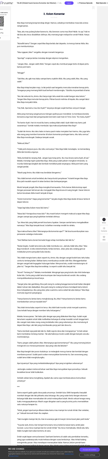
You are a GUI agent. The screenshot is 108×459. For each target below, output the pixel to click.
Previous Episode (84, 3)
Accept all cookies (89, 450)
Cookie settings (89, 455)
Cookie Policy (69, 454)
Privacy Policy (14, 456)
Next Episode (102, 3)
